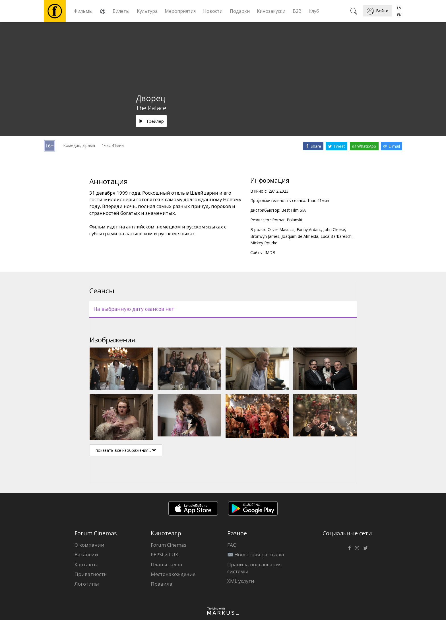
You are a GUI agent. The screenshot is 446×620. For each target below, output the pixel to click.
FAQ (232, 545)
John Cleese (334, 229)
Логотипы (87, 584)
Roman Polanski (287, 219)
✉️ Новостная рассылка (255, 554)
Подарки (240, 11)
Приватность (91, 574)
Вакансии (86, 554)
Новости (212, 11)
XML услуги (240, 581)
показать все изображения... (126, 450)
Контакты (86, 564)
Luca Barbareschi (336, 236)
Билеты (121, 11)
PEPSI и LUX (164, 554)
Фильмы (83, 11)
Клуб (314, 11)
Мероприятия (180, 11)
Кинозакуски (271, 11)
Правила (161, 584)
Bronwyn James (264, 236)
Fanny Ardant (309, 229)
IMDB (270, 252)
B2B (297, 11)
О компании (89, 545)
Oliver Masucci (281, 229)
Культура (147, 11)
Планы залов (166, 564)
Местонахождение (173, 574)
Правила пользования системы (254, 568)
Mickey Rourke (263, 242)
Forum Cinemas (168, 545)
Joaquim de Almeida (300, 236)
